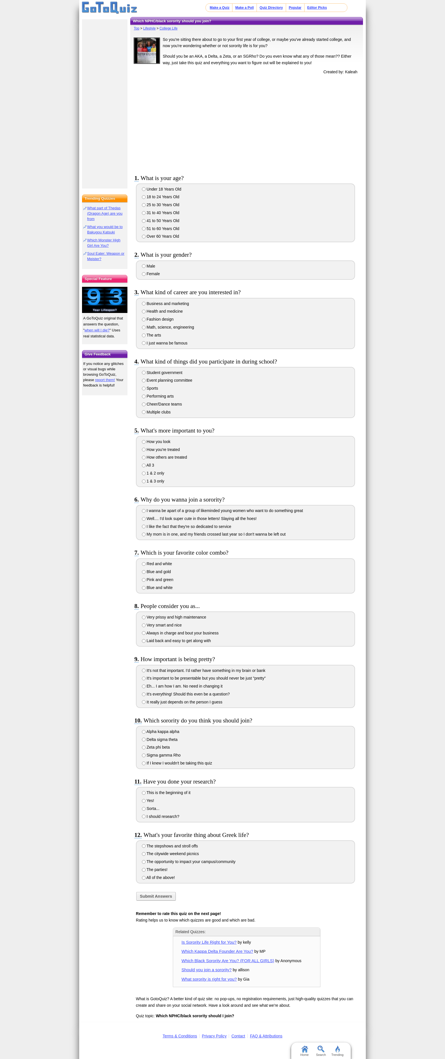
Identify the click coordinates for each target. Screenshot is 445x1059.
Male (148, 266)
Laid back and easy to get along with (176, 640)
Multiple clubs (156, 412)
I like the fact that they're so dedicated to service (186, 526)
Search (321, 1051)
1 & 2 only (153, 473)
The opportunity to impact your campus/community (189, 861)
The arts (151, 335)
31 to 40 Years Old (160, 212)
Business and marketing (165, 303)
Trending (337, 1051)
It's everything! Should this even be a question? (186, 694)
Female (151, 273)
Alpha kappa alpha (160, 731)
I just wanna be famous (165, 343)
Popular (295, 8)
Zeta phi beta (156, 747)
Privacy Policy (214, 1036)
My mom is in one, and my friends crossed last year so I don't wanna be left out (214, 534)
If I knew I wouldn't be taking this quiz (177, 763)
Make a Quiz (219, 8)
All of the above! (158, 877)
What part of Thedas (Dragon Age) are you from (104, 213)
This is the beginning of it (166, 792)
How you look (156, 441)
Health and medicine (162, 311)
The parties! (155, 869)
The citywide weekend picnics (170, 853)
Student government (162, 372)
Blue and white (157, 587)
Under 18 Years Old (161, 189)
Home (304, 1051)
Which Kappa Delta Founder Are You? (217, 951)
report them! (105, 380)
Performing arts (158, 396)
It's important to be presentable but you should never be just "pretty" (204, 678)
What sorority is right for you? (209, 979)
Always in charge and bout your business (180, 633)
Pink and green (157, 579)
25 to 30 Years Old (160, 204)
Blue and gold (156, 571)
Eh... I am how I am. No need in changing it (182, 686)
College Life (168, 28)
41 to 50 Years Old (160, 220)
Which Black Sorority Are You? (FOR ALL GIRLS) (228, 960)
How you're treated (161, 449)
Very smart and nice (162, 625)
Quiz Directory (271, 8)
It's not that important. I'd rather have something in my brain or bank (203, 670)
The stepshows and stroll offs (170, 846)
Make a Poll (244, 8)
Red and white (157, 563)
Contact (238, 1036)
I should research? (160, 816)
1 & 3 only (153, 481)
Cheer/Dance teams (162, 404)
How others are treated (164, 457)
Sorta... (150, 808)
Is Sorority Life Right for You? (209, 942)
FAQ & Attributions (266, 1036)
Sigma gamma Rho (161, 755)
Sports (150, 388)
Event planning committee (167, 380)
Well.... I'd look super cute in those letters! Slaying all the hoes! (199, 518)
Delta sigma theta (160, 739)
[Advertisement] (246, 123)
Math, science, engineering (168, 327)
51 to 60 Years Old (160, 228)
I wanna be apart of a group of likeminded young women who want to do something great (222, 510)
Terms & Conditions (180, 1036)
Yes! (148, 800)
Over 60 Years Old (160, 236)
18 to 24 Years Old (160, 197)
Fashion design (158, 319)
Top (136, 28)
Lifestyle (149, 28)
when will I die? (97, 330)
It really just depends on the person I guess (182, 702)
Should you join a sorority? (207, 969)
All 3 (148, 465)
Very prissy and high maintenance (174, 617)
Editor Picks (317, 8)
